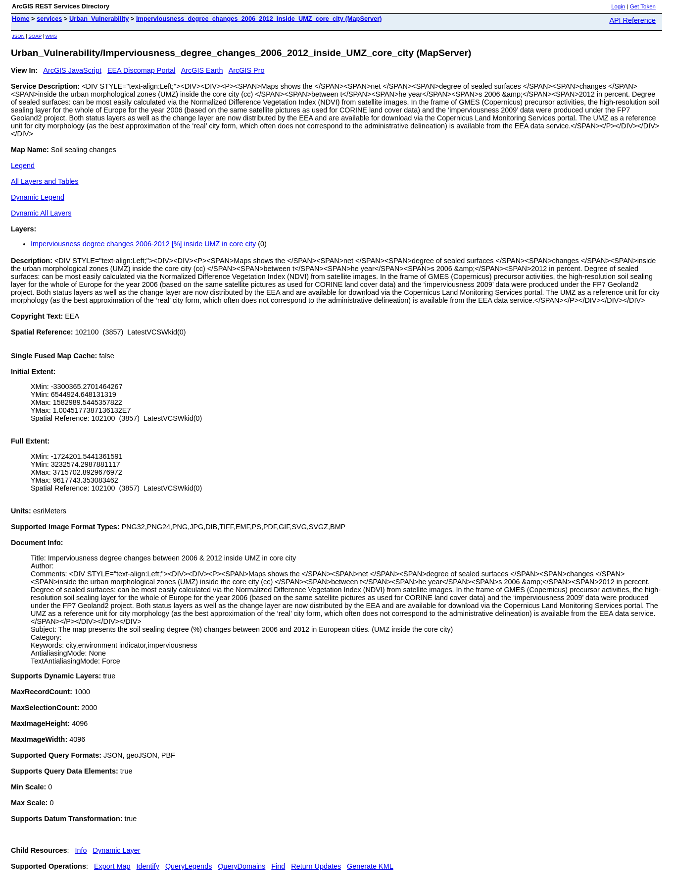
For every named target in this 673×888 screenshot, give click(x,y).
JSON (18, 36)
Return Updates (316, 866)
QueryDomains (241, 866)
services (49, 18)
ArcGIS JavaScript (72, 70)
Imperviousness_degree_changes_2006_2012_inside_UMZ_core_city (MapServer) (259, 18)
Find (278, 866)
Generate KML (370, 866)
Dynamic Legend (37, 197)
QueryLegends (188, 866)
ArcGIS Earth (202, 70)
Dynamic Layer (117, 850)
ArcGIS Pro (247, 70)
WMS (51, 36)
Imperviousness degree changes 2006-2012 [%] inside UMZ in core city (143, 244)
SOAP (35, 36)
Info (81, 850)
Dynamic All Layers (41, 213)
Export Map (112, 866)
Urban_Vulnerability (99, 18)
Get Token (643, 6)
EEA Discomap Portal (141, 70)
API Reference (632, 20)
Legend (23, 165)
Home (21, 18)
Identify (148, 866)
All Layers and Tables (45, 181)
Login (618, 6)
